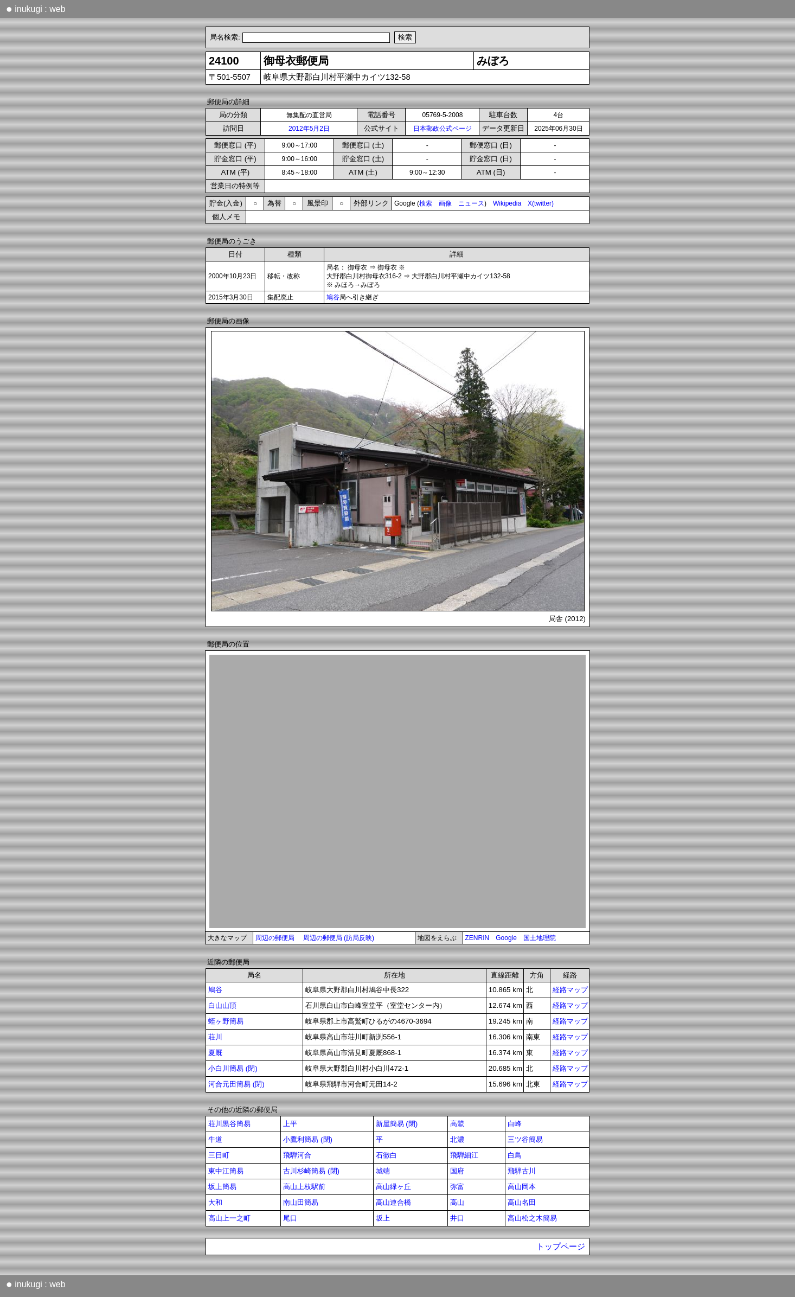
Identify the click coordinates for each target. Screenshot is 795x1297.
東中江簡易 (225, 1171)
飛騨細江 (464, 1155)
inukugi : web (36, 9)
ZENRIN (477, 938)
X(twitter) (541, 203)
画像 (445, 203)
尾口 (290, 1218)
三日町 (218, 1155)
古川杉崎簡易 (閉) (311, 1171)
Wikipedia (507, 203)
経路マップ (570, 990)
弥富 (457, 1187)
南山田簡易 (300, 1202)
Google (506, 938)
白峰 (515, 1124)
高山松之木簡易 (532, 1218)
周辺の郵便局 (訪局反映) (338, 938)
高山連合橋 (393, 1202)
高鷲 (457, 1124)
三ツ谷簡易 (525, 1139)
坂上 (383, 1218)
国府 (457, 1171)
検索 (425, 203)
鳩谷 (332, 297)
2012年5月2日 (309, 128)
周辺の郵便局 (274, 938)
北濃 (457, 1139)
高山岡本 (522, 1187)
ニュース (471, 203)
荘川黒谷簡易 (229, 1124)
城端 (383, 1171)
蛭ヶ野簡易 (225, 1021)
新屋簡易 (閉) (397, 1124)
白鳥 (515, 1155)
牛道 (215, 1139)
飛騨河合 (297, 1155)
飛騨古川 (522, 1171)
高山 (457, 1202)
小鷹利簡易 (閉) (307, 1139)
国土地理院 (539, 938)
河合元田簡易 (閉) (236, 1084)
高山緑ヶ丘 (393, 1187)
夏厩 (215, 1053)
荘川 (215, 1037)
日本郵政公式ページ (442, 128)
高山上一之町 (229, 1218)
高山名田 (522, 1202)
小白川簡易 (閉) (233, 1068)
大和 (215, 1202)
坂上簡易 (222, 1187)
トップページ (560, 1246)
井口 (457, 1218)
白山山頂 (222, 1005)
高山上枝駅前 (304, 1187)
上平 (290, 1124)
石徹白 (386, 1155)
